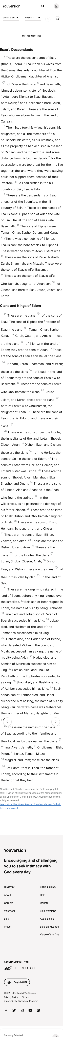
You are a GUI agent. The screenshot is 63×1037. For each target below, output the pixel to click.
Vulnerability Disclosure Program (21, 1001)
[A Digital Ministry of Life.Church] (31, 963)
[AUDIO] (48, 19)
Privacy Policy (11, 997)
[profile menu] (54, 6)
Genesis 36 (11, 18)
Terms (25, 997)
